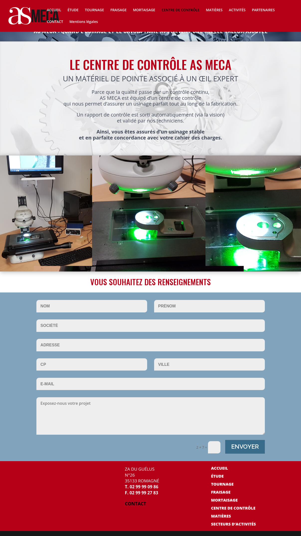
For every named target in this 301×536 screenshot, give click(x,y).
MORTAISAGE (144, 10)
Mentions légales (83, 22)
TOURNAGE (94, 10)
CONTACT (55, 22)
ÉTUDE (73, 10)
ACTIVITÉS (237, 10)
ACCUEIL (54, 10)
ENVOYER (245, 446)
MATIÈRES (214, 10)
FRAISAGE (118, 10)
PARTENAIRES (263, 10)
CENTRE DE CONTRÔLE (181, 10)
